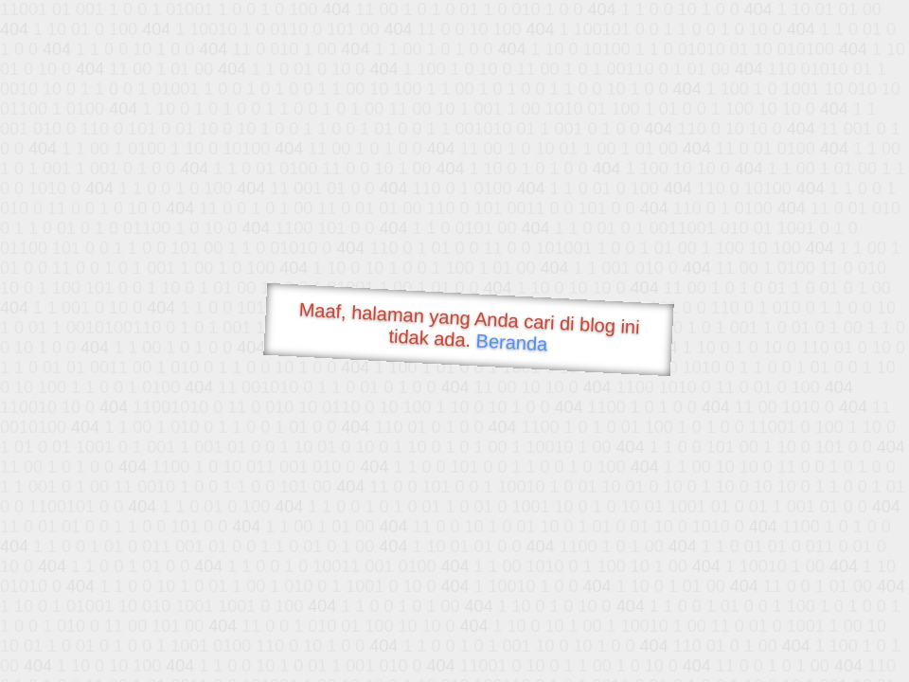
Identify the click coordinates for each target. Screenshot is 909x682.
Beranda (511, 342)
